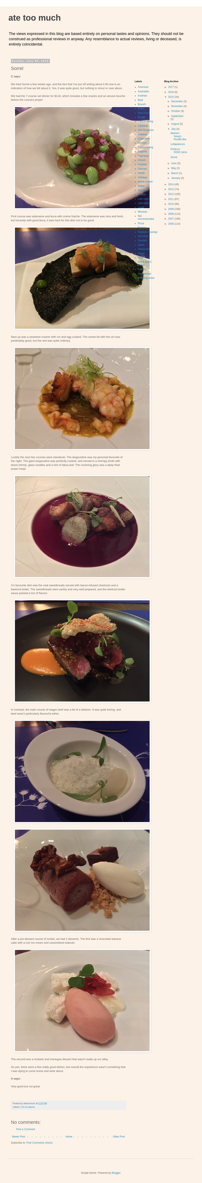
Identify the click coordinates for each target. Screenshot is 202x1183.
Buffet (141, 108)
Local (141, 207)
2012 (171, 194)
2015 (171, 96)
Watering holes (146, 277)
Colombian (144, 138)
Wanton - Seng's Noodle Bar (178, 136)
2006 (171, 223)
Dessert (142, 142)
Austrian (142, 95)
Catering (142, 125)
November (177, 106)
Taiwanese (144, 249)
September (177, 116)
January (176, 178)
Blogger (116, 1172)
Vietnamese (144, 273)
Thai (140, 257)
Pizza (141, 223)
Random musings (147, 232)
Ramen (142, 227)
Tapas (141, 253)
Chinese (142, 134)
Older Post (119, 1136)
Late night (143, 198)
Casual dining (145, 121)
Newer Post (18, 1136)
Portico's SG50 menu (178, 151)
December (177, 101)
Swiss (141, 244)
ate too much (34, 17)
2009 (171, 209)
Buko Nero (144, 112)
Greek (141, 173)
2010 (171, 204)
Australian (143, 91)
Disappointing (145, 147)
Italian (141, 185)
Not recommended (146, 217)
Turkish (142, 269)
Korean (142, 194)
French (142, 160)
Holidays (143, 177)
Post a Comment (25, 1129)
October (176, 111)
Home (69, 1136)
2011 (171, 199)
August (175, 123)
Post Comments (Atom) (39, 1142)
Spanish (142, 240)
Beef (140, 100)
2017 (171, 87)
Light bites (143, 203)
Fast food (143, 155)
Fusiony (142, 164)
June (174, 163)
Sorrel (173, 157)
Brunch (142, 104)
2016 (171, 92)
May (174, 168)
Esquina (142, 151)
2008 (171, 213)
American (143, 87)
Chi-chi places (28, 1107)
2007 (171, 218)
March (175, 173)
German (142, 168)
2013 (171, 189)
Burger (141, 117)
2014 (171, 184)
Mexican (142, 211)
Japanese (143, 190)
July (173, 128)
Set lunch (143, 236)
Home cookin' (145, 181)
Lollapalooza (177, 144)
